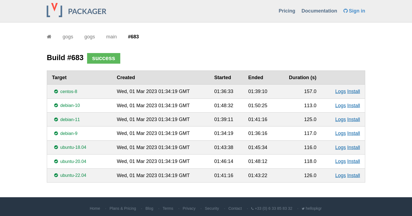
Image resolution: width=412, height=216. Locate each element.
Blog (149, 208)
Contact (235, 208)
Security (212, 208)
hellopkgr (314, 208)
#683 (133, 36)
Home (95, 208)
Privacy (189, 208)
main (111, 36)
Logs (340, 91)
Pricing (287, 11)
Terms (168, 208)
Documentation (319, 11)
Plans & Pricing (122, 208)
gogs (68, 36)
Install (353, 91)
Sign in (354, 11)
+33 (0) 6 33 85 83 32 (273, 208)
